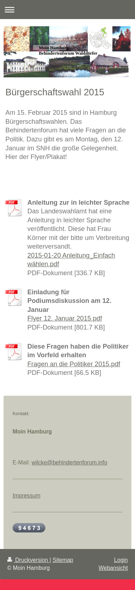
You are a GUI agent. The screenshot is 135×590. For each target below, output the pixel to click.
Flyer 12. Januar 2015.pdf (64, 318)
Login (121, 560)
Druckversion (28, 560)
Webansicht (113, 568)
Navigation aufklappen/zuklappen (67, 9)
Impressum (26, 496)
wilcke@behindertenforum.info (69, 462)
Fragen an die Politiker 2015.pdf (73, 364)
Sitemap (63, 560)
